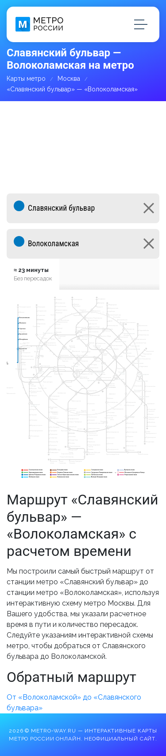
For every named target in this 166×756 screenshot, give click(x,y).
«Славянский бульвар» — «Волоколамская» (72, 89)
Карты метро (26, 78)
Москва (69, 78)
